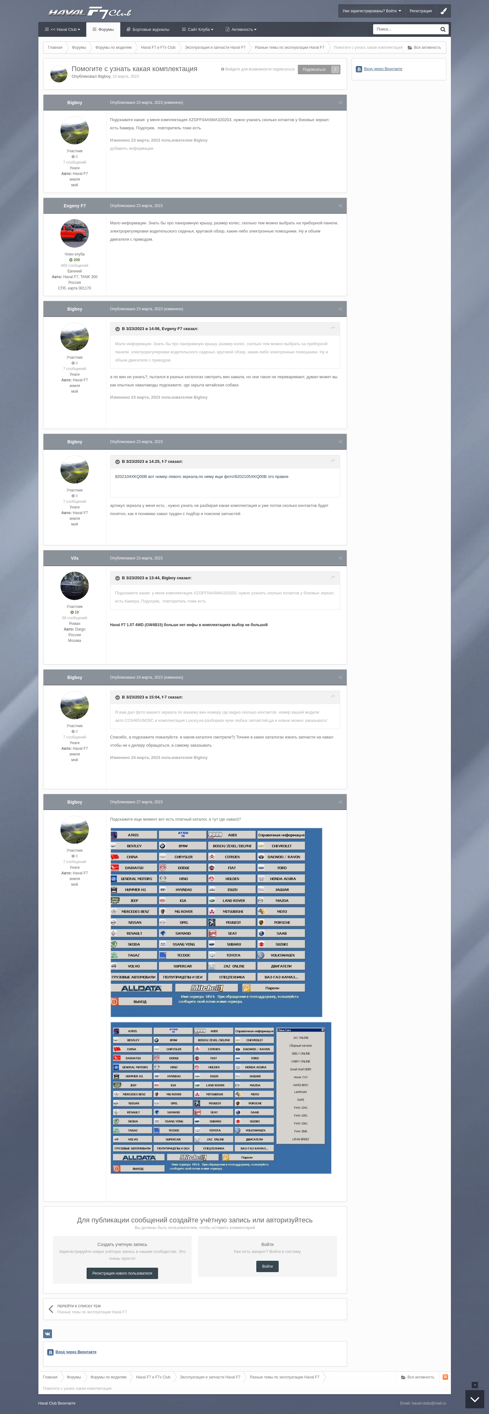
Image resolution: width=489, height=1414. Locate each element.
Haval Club (47, 1403)
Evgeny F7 (75, 205)
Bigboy (104, 76)
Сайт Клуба (200, 29)
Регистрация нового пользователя (122, 1273)
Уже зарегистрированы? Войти (372, 10)
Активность (243, 29)
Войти (267, 1266)
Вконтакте (67, 1403)
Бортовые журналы (150, 29)
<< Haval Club (65, 29)
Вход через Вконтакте (75, 1352)
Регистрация (421, 11)
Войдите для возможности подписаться (260, 69)
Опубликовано (137, 102)
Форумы (105, 29)
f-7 (165, 461)
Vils (75, 558)
